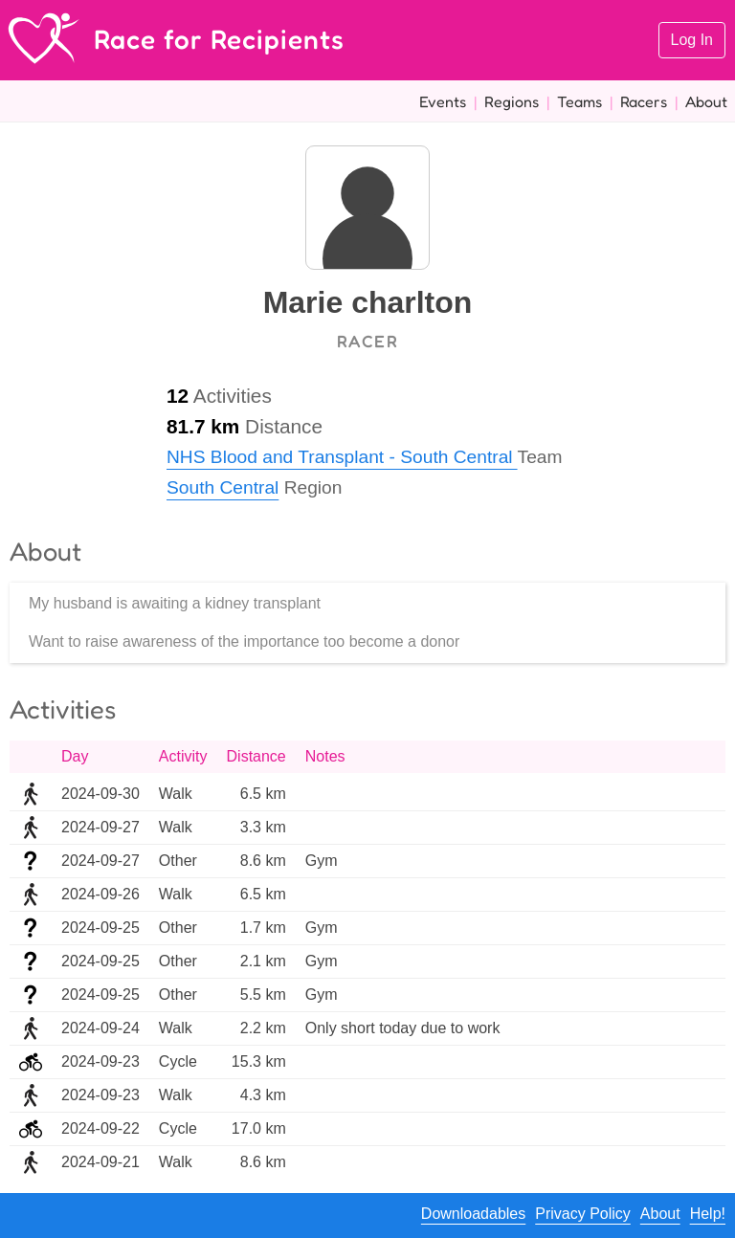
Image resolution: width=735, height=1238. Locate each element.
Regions (511, 101)
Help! (707, 1213)
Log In (692, 40)
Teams (579, 101)
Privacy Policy (583, 1213)
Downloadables (473, 1213)
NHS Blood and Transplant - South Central (342, 457)
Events (442, 101)
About (706, 101)
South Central (222, 487)
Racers (643, 101)
